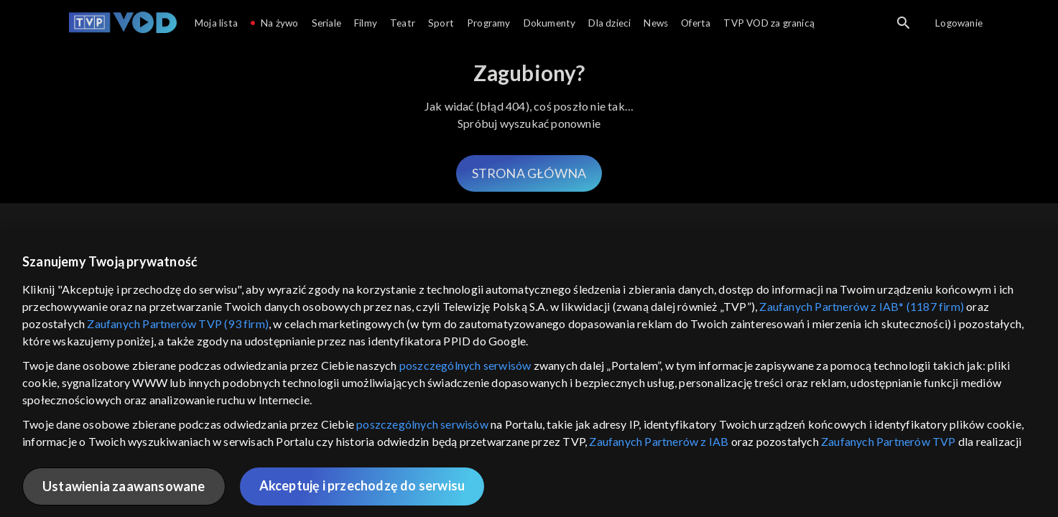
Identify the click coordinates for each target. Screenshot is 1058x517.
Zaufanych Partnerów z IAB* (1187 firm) (861, 306)
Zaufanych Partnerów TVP (888, 441)
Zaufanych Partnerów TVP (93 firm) (178, 323)
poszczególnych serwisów (465, 365)
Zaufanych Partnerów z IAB (658, 441)
